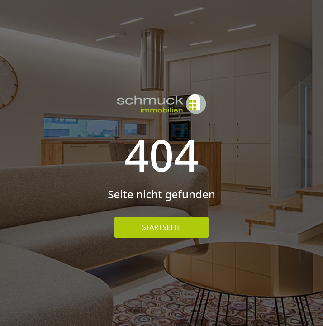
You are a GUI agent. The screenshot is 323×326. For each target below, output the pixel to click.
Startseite (161, 227)
